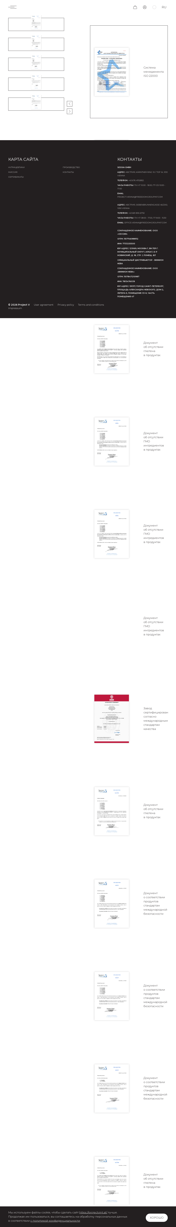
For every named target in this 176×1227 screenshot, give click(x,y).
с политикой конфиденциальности (55, 1220)
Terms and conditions (91, 304)
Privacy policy (66, 304)
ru (164, 7)
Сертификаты (16, 177)
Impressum (15, 308)
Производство (71, 167)
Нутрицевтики (16, 167)
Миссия (12, 172)
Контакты (68, 172)
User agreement (43, 304)
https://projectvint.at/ (93, 1212)
